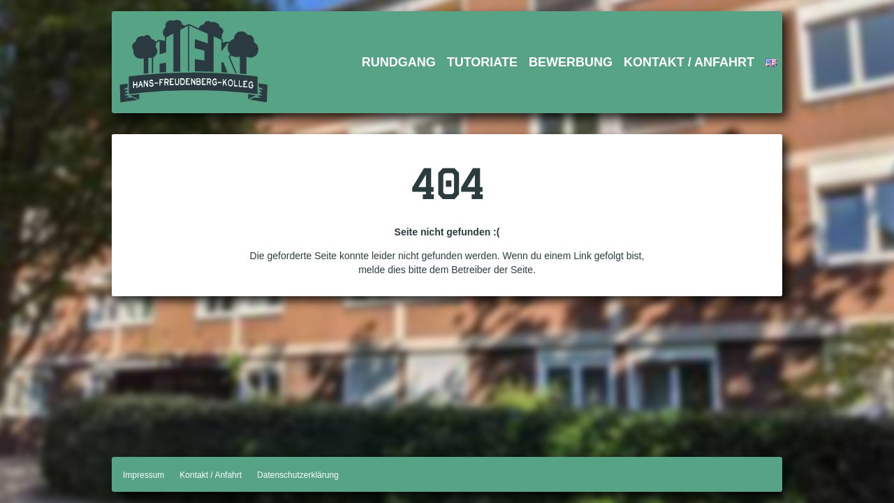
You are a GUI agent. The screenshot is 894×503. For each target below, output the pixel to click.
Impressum (143, 475)
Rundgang (399, 62)
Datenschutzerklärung (298, 475)
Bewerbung (571, 62)
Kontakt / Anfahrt (689, 62)
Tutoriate (482, 62)
